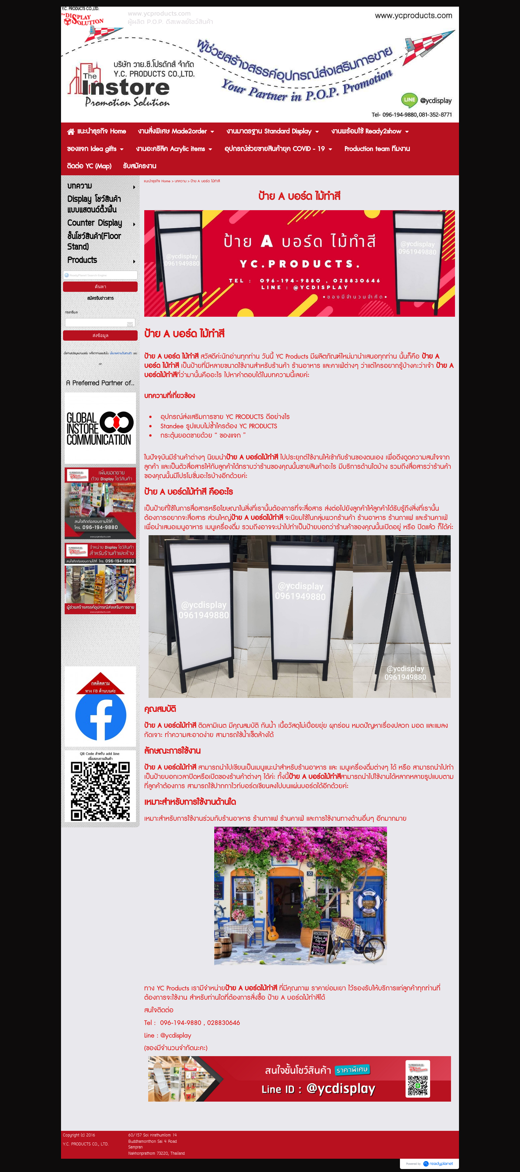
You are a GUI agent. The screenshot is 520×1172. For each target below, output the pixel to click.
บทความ (180, 181)
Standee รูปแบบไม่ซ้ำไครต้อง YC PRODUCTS (219, 426)
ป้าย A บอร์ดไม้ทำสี (251, 988)
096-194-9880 (179, 1023)
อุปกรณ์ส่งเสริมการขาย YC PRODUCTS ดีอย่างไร (225, 417)
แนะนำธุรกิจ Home (157, 181)
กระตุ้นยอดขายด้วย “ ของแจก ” (203, 435)
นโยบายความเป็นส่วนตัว (120, 354)
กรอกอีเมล (71, 312)
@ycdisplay (176, 1035)
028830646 (223, 1023)
